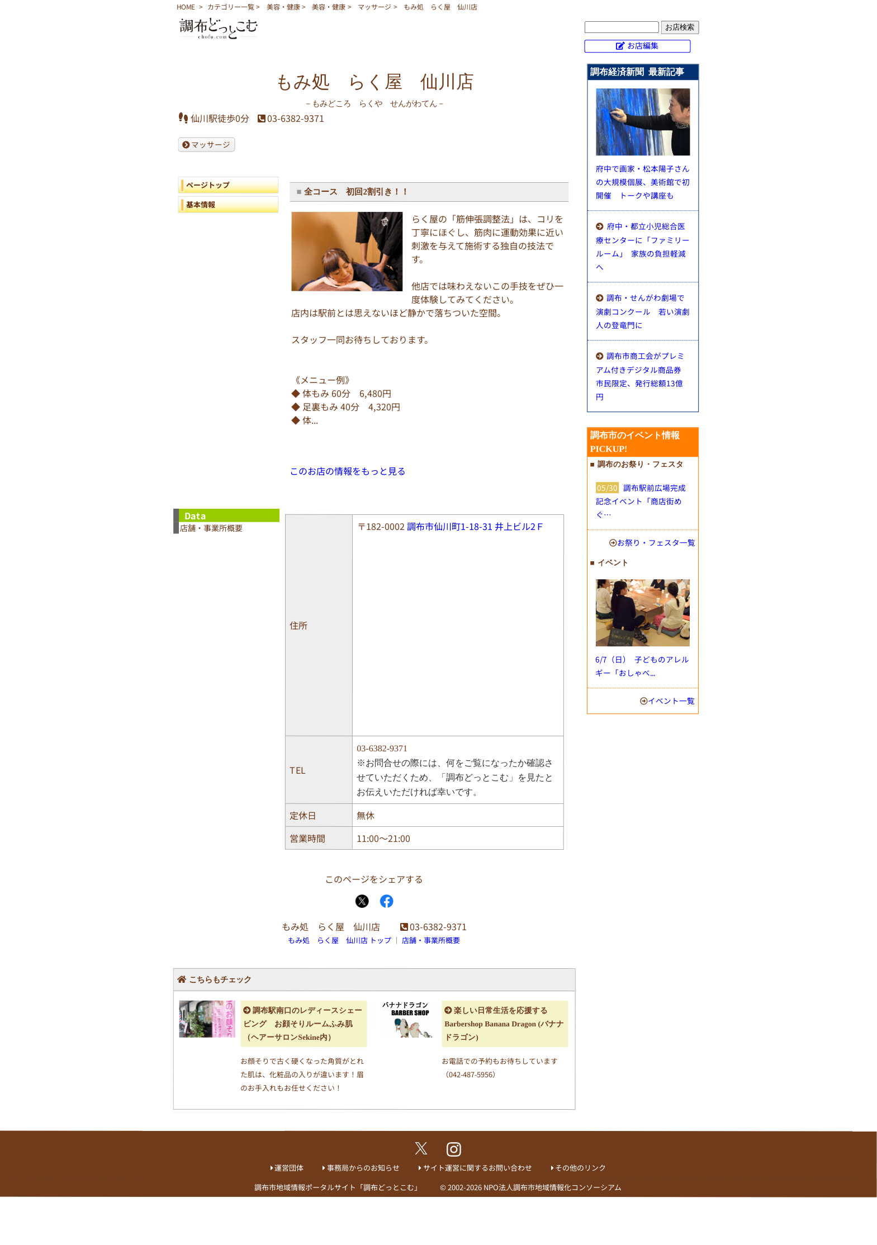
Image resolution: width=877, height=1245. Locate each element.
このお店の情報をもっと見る (348, 470)
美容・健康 (283, 6)
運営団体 (289, 1167)
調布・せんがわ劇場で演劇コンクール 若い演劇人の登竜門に (643, 311)
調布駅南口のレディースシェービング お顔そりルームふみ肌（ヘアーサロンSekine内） (302, 1024)
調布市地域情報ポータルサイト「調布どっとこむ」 (337, 1187)
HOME (186, 6)
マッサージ (374, 6)
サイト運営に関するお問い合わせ (477, 1167)
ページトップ (208, 184)
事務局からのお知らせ (363, 1167)
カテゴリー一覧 (230, 6)
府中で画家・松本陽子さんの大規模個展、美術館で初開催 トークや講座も (643, 182)
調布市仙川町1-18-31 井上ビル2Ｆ (475, 526)
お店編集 (642, 45)
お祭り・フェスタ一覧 (656, 542)
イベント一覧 (671, 700)
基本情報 (200, 204)
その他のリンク (580, 1167)
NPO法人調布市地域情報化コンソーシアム (552, 1187)
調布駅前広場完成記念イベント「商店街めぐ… (641, 501)
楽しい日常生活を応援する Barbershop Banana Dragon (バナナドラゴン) (504, 1024)
